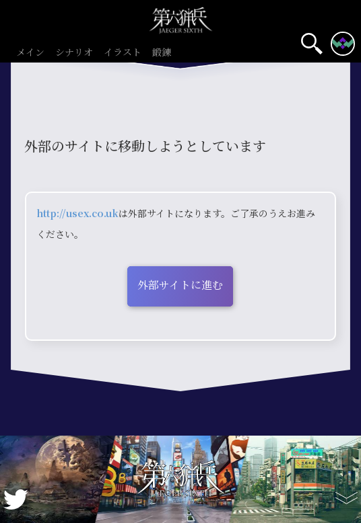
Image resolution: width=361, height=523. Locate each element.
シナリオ (74, 52)
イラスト (122, 52)
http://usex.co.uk (77, 213)
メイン (30, 52)
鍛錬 (161, 52)
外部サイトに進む (180, 284)
